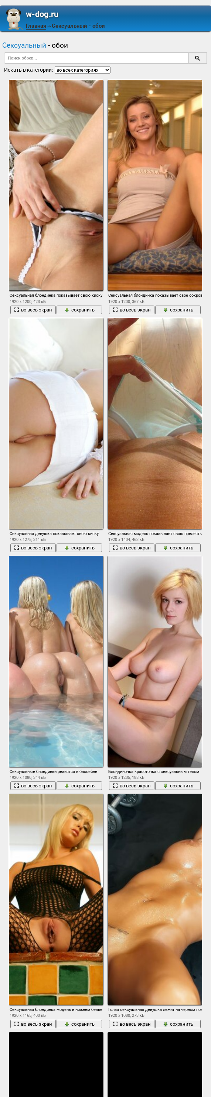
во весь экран (33, 310)
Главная (36, 26)
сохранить (79, 310)
